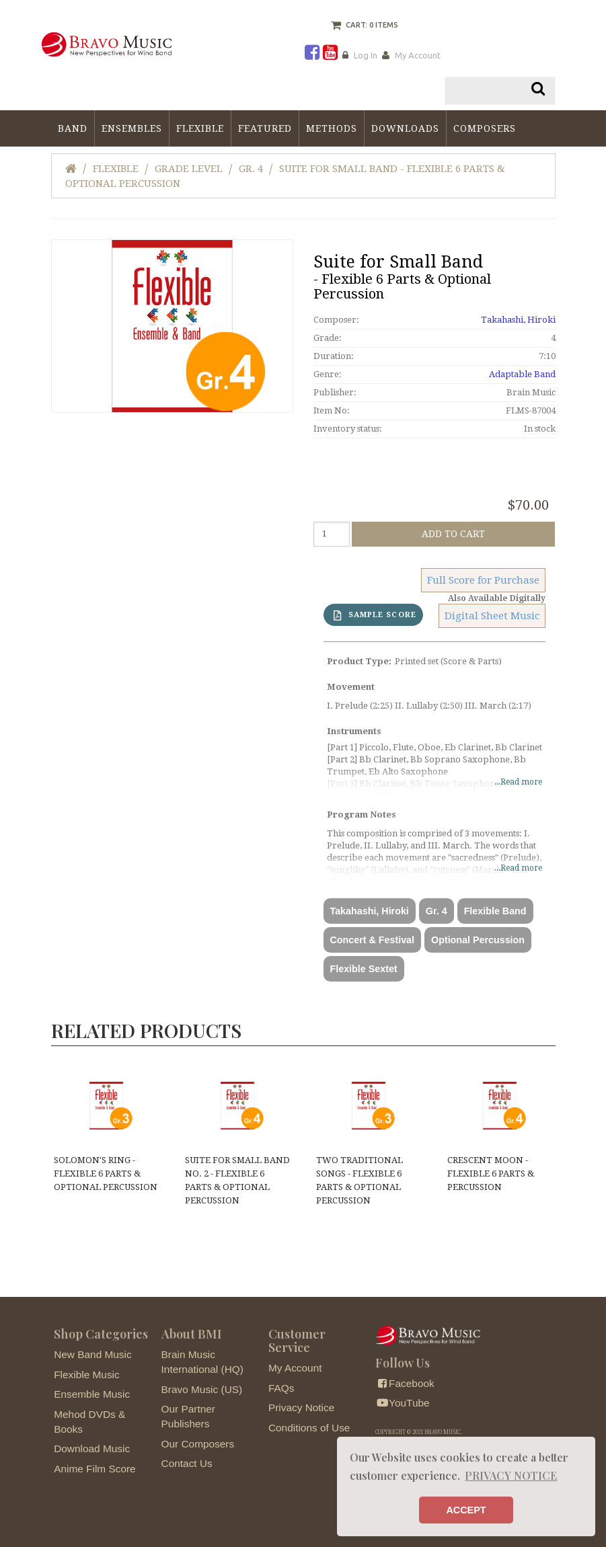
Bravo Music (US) (202, 1389)
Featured (265, 128)
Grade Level (189, 169)
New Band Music (92, 1354)
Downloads (405, 128)
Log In (365, 55)
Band (72, 128)
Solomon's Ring (105, 1173)
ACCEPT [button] (466, 1510)
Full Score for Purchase (483, 580)
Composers (484, 128)
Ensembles (132, 128)
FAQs (281, 1388)
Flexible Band (495, 911)
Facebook (404, 1383)
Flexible (200, 128)
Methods (331, 128)
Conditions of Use (309, 1427)
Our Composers (198, 1444)
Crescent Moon (490, 1173)
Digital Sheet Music (492, 616)
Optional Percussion (478, 940)
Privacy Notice (301, 1407)
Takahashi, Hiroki (518, 320)
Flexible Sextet (363, 968)
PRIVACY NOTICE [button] (511, 1475)
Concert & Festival (372, 940)
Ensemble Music (92, 1394)
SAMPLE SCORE (375, 615)
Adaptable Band (522, 374)
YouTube (402, 1403)
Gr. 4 (251, 169)
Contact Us (187, 1463)
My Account (418, 55)
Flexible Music (87, 1374)
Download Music (92, 1448)
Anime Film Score (94, 1468)
